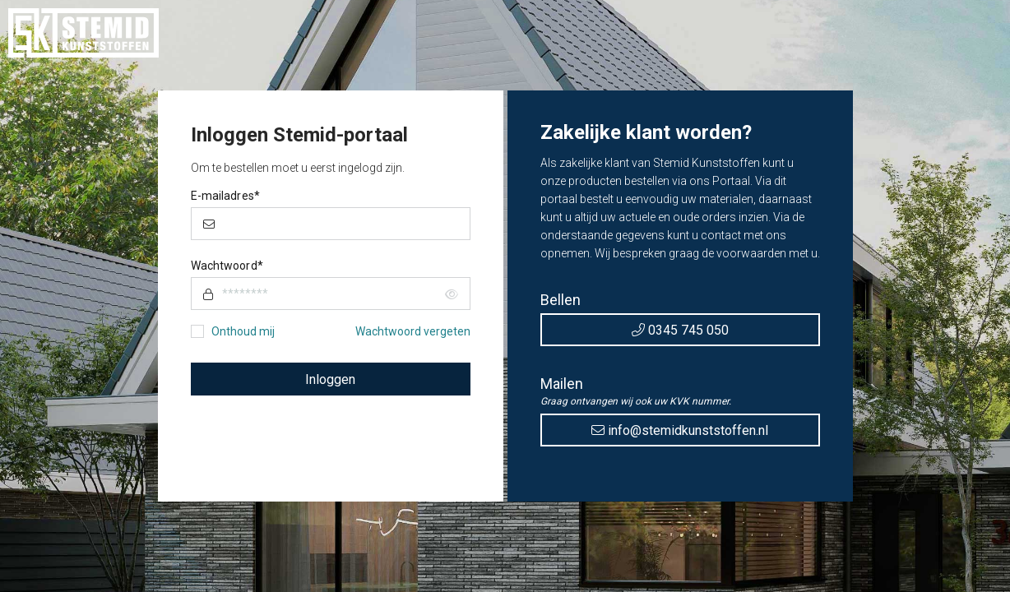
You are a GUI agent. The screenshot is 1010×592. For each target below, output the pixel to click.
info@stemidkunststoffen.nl (679, 430)
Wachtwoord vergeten (412, 331)
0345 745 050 (680, 330)
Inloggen (330, 379)
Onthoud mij (243, 331)
